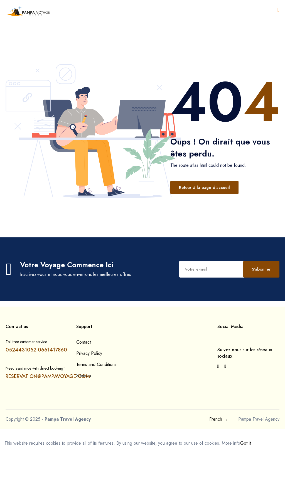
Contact (83, 367)
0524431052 (21, 375)
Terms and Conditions (96, 389)
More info (231, 468)
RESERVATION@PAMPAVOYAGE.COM (48, 401)
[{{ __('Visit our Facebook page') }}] (218, 391)
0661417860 (52, 375)
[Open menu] (278, 10)
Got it (245, 468)
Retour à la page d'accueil (204, 187)
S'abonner (140, 295)
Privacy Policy (89, 378)
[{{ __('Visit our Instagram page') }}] (225, 391)
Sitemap (83, 400)
